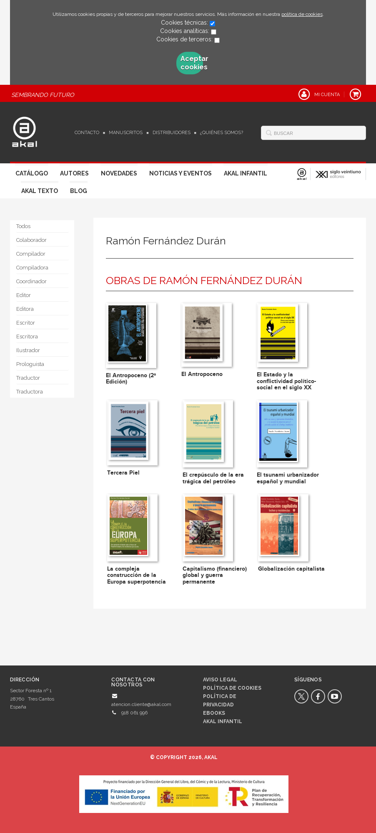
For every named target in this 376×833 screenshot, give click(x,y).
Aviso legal (220, 680)
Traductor (28, 378)
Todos (23, 226)
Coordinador (31, 281)
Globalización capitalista (291, 568)
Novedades (119, 173)
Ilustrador (28, 350)
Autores (74, 173)
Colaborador (31, 240)
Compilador (30, 254)
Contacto (87, 132)
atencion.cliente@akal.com (141, 704)
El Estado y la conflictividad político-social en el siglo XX (286, 381)
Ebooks (214, 713)
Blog (78, 191)
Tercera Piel (123, 472)
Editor (23, 295)
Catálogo (31, 173)
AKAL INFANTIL (222, 721)
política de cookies (302, 14)
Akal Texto (39, 191)
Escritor (25, 323)
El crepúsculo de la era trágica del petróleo (213, 478)
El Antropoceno (202, 374)
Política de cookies (232, 688)
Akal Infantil (245, 173)
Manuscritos (126, 132)
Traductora (29, 392)
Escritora (27, 336)
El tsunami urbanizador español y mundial (288, 478)
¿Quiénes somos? (221, 132)
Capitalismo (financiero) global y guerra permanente (215, 575)
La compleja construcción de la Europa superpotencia (136, 575)
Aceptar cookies (191, 63)
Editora (25, 309)
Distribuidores (172, 132)
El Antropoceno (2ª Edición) (131, 378)
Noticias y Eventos (180, 173)
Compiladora (32, 267)
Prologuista (30, 364)
